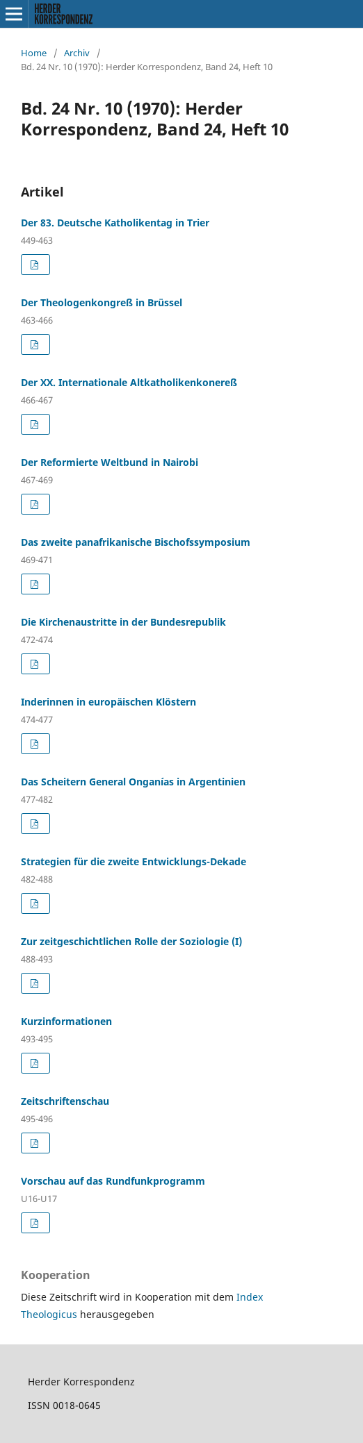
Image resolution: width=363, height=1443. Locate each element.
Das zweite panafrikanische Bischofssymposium (135, 542)
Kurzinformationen (66, 1021)
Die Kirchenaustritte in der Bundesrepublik (123, 621)
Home (34, 53)
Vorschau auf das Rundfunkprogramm (113, 1180)
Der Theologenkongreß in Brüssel (101, 302)
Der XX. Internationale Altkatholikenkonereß (129, 382)
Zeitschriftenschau (65, 1101)
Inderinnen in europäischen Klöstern (108, 701)
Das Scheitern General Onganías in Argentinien (133, 781)
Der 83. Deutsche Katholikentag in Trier (115, 222)
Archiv (77, 53)
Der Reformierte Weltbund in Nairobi (109, 462)
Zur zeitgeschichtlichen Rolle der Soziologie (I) (131, 941)
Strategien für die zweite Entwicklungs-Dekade (133, 861)
